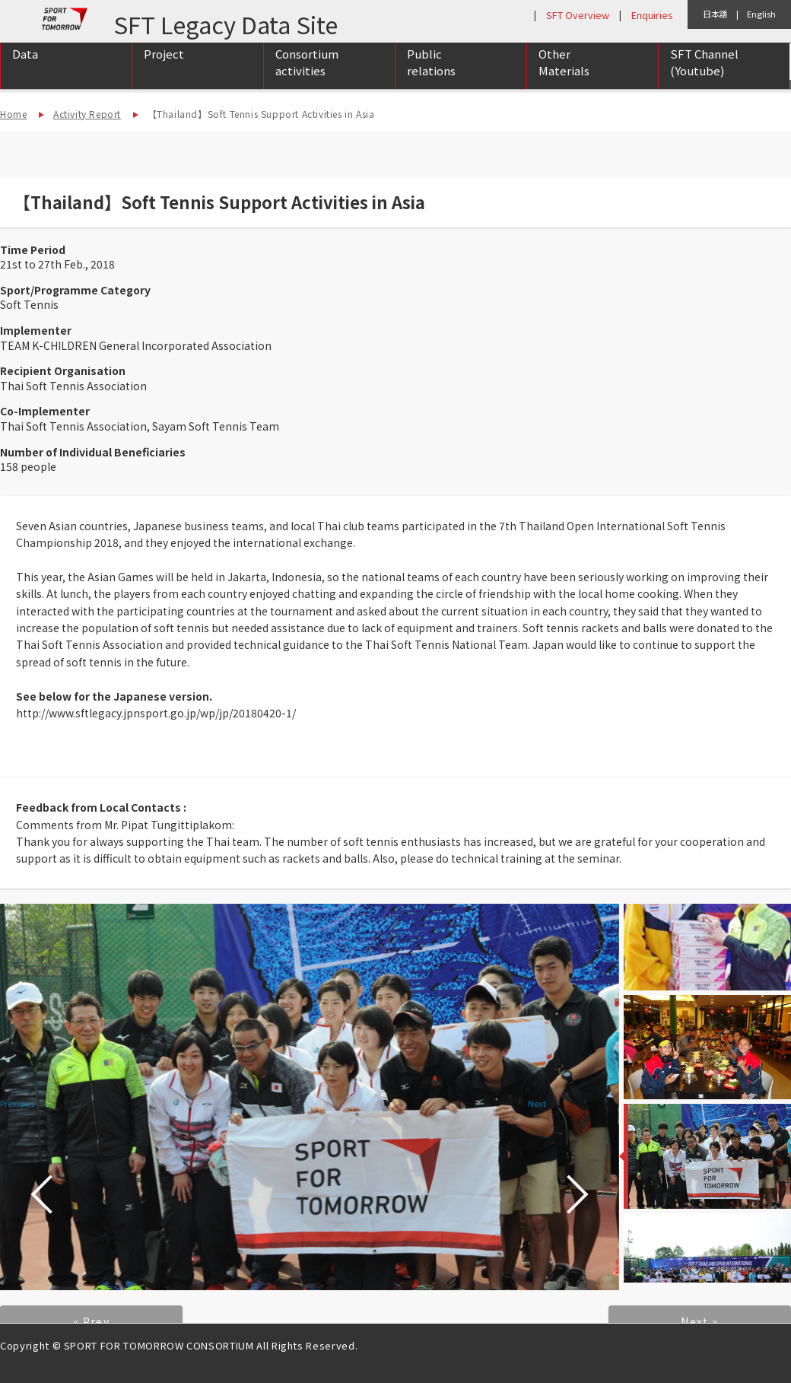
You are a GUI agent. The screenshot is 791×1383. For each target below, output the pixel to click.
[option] (309, 1097)
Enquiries (651, 15)
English (761, 14)
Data (25, 70)
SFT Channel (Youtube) (704, 78)
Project (164, 70)
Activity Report (87, 113)
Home (13, 113)
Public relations (431, 78)
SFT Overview (577, 15)
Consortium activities (306, 78)
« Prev (91, 1321)
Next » (699, 1321)
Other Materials (563, 78)
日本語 (715, 14)
